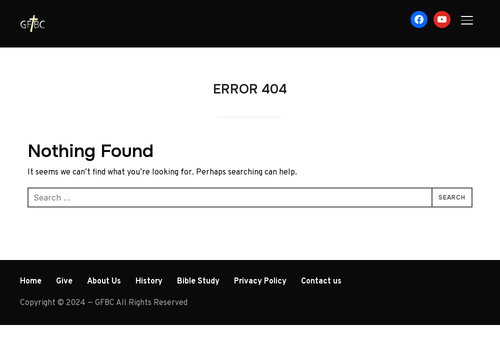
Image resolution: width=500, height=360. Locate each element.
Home (31, 281)
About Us (104, 281)
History (149, 281)
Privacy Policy (260, 281)
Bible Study (198, 281)
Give (64, 281)
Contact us (321, 281)
